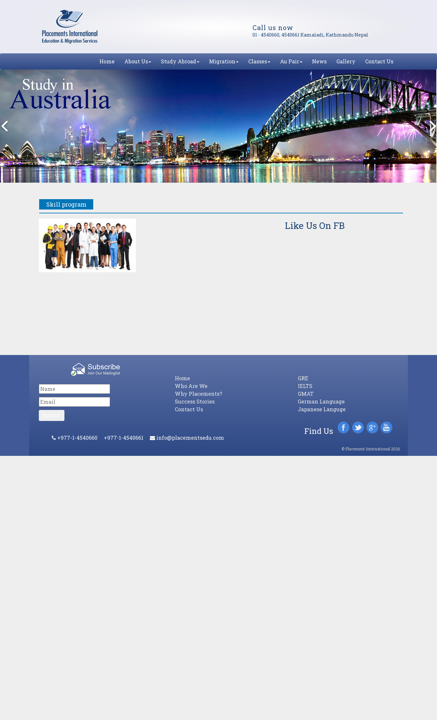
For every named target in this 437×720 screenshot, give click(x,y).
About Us (137, 61)
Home (107, 61)
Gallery (345, 61)
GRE (303, 378)
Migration (224, 61)
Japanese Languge (322, 409)
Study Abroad (180, 61)
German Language (321, 401)
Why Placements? (198, 393)
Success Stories (195, 401)
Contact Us (379, 61)
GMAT (306, 393)
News (319, 61)
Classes (259, 61)
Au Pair (291, 61)
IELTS (305, 385)
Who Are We (191, 385)
